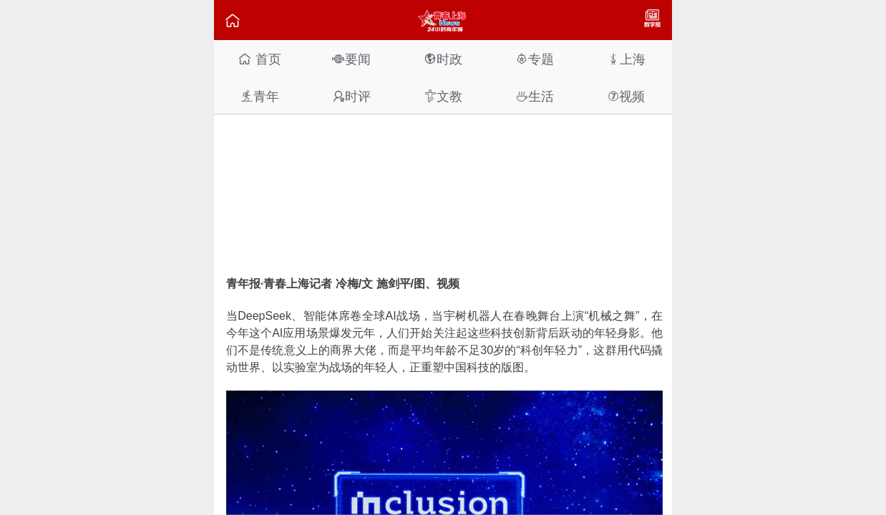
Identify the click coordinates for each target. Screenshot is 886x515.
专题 (534, 59)
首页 (259, 59)
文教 (443, 96)
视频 (626, 96)
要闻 (351, 59)
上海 (626, 59)
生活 (534, 96)
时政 (443, 59)
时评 (351, 96)
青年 (259, 96)
